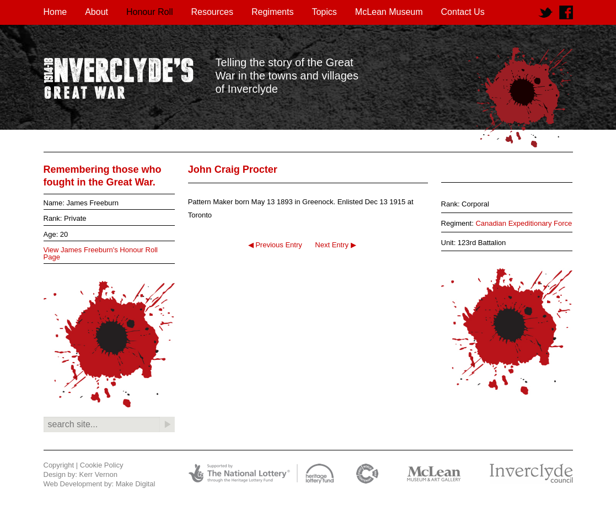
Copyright (59, 465)
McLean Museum (389, 12)
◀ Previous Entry (275, 245)
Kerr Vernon (98, 474)
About (96, 12)
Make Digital (136, 484)
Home (55, 12)
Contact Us (463, 12)
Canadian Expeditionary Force (523, 223)
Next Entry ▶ (335, 245)
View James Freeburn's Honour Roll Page (101, 253)
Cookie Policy (102, 465)
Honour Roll (149, 12)
